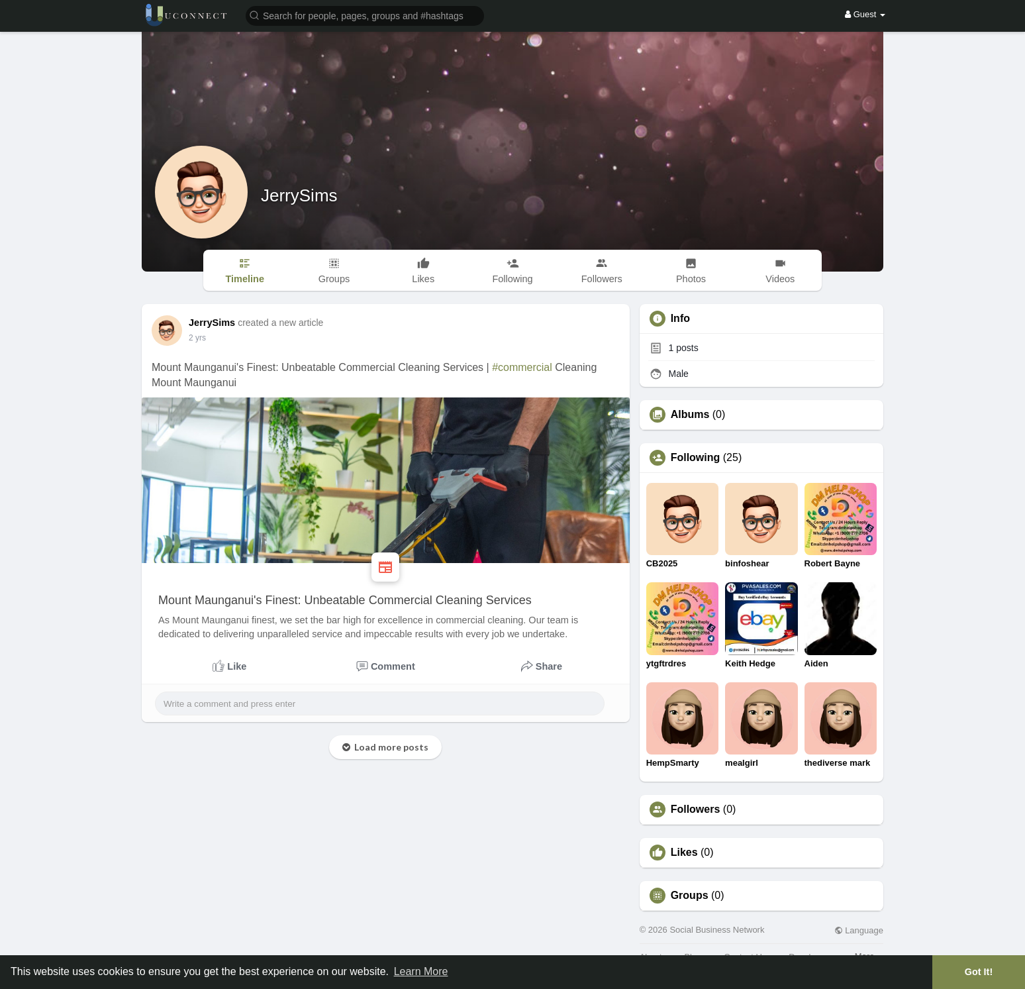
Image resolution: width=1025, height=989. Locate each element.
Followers (695, 809)
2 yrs (197, 337)
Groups (689, 895)
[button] (365, 15)
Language (858, 930)
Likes (684, 852)
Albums (690, 414)
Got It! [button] (979, 971)
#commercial (522, 367)
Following (695, 457)
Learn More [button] (421, 971)
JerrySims (299, 195)
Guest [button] (865, 14)
